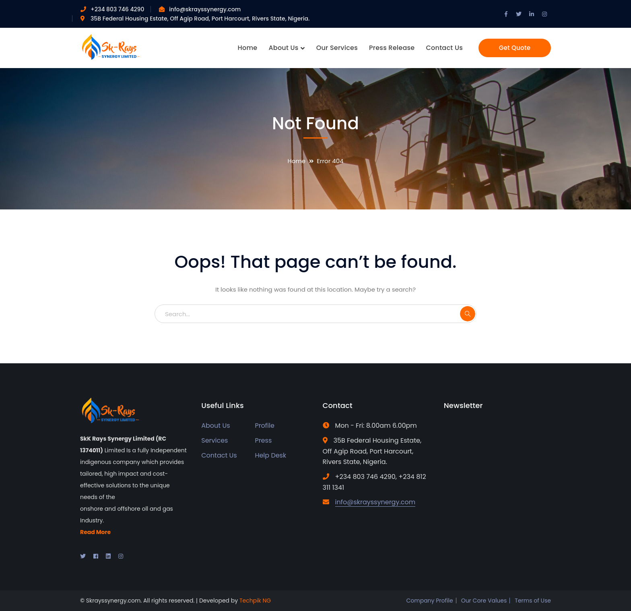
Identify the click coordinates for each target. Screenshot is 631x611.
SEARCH (467, 313)
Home (296, 161)
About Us (215, 425)
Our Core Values (484, 601)
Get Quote (515, 47)
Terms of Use (533, 601)
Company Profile (429, 601)
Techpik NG (255, 601)
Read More (95, 532)
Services (214, 440)
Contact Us (219, 455)
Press (263, 440)
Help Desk (270, 455)
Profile (264, 425)
